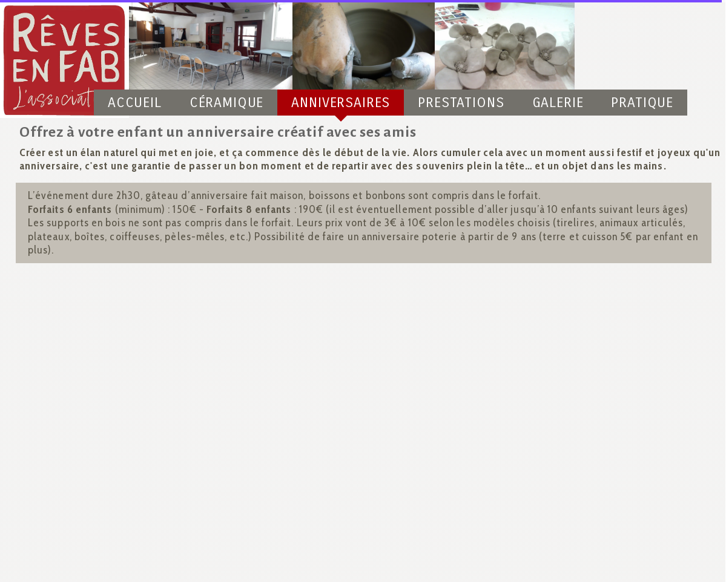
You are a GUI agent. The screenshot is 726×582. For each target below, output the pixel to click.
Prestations (461, 102)
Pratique (642, 102)
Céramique (227, 102)
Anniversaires (340, 102)
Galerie (558, 102)
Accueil (135, 102)
